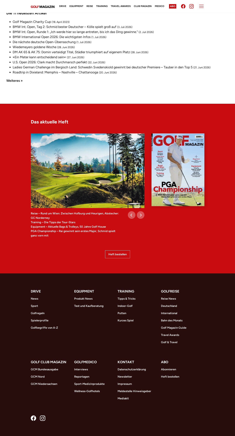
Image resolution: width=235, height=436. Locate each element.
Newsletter (125, 376)
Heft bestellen (117, 254)
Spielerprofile (39, 320)
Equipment (76, 6)
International (169, 313)
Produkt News (83, 298)
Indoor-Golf (125, 306)
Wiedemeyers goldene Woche (34, 47)
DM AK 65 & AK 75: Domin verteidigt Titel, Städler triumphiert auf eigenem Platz (71, 52)
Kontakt (126, 362)
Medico (159, 6)
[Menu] (201, 6)
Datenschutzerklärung (132, 369)
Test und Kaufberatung (89, 306)
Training (102, 6)
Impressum (125, 384)
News (34, 298)
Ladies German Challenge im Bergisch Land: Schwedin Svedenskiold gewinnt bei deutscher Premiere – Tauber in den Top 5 (103, 67)
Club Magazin (143, 6)
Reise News (168, 298)
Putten (122, 313)
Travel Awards (121, 6)
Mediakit (123, 398)
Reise (89, 6)
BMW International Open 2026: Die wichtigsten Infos (52, 37)
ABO (164, 362)
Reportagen (81, 376)
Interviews (81, 369)
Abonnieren (168, 369)
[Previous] (131, 215)
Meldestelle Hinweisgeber (134, 391)
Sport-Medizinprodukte (89, 384)
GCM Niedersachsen (44, 384)
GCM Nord (38, 376)
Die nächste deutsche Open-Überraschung (44, 42)
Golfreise (170, 291)
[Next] (140, 215)
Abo (172, 6)
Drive (62, 6)
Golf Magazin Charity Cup (32, 22)
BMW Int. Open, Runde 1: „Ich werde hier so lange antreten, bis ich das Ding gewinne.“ (75, 32)
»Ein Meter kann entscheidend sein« (39, 57)
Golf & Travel (169, 342)
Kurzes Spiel (126, 320)
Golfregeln (38, 313)
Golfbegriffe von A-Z (44, 327)
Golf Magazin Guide (173, 327)
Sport (34, 306)
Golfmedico (85, 362)
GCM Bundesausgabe (44, 369)
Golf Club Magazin (48, 362)
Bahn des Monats (171, 320)
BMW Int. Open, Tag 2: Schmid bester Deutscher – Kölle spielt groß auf (64, 27)
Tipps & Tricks (126, 298)
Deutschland (169, 306)
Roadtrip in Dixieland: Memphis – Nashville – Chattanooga (55, 72)
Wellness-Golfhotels (87, 391)
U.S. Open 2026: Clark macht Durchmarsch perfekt (50, 62)
